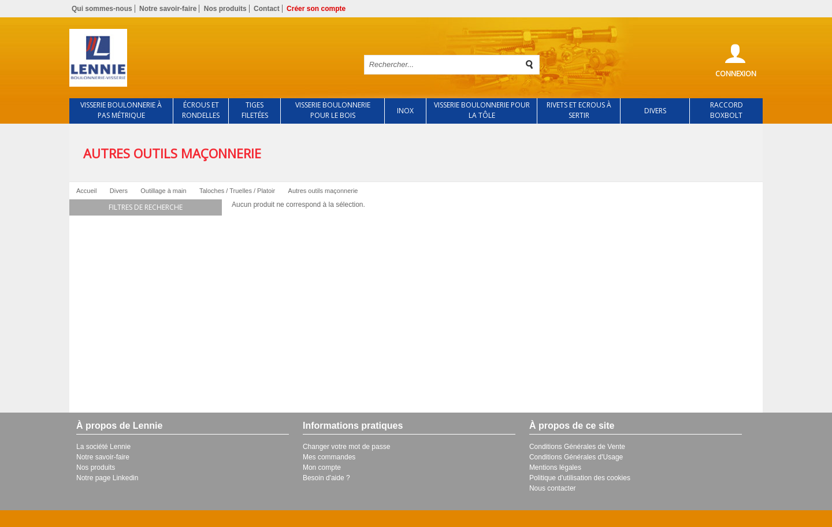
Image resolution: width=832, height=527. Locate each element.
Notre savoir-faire (167, 9)
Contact (267, 9)
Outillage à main (163, 190)
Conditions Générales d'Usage (576, 457)
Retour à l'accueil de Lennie (206, 58)
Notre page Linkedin (107, 478)
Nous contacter (552, 488)
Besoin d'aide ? (326, 478)
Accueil (86, 190)
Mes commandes (329, 457)
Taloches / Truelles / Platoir (237, 190)
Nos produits (225, 9)
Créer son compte (316, 9)
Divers (119, 190)
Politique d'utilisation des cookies (579, 478)
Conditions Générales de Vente (577, 447)
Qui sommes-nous (102, 9)
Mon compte (322, 467)
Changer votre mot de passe (346, 447)
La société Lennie (103, 447)
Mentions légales (555, 467)
